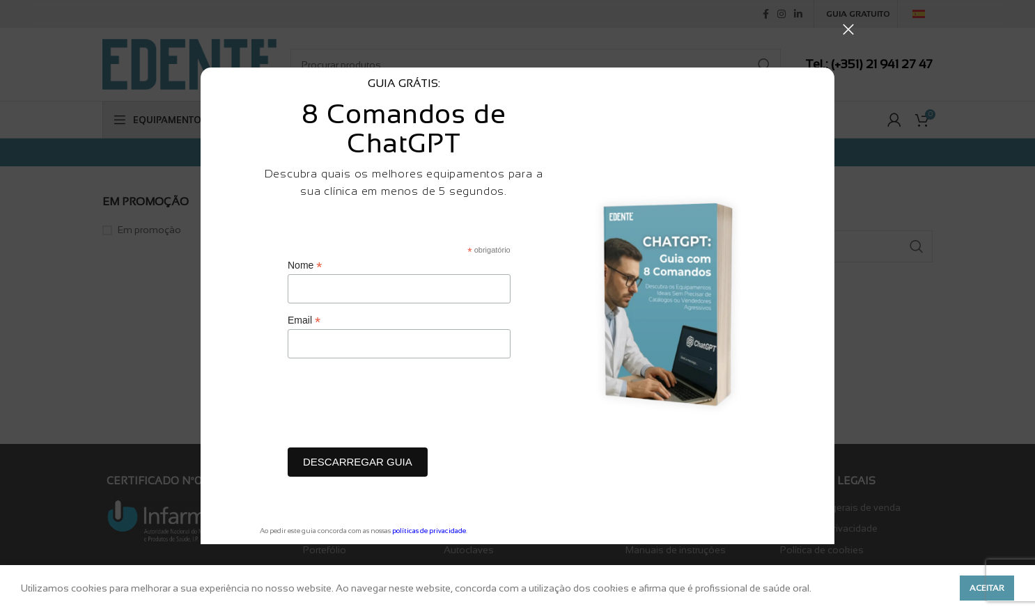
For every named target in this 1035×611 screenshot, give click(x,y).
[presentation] (393, 406)
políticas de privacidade (429, 530)
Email (304, 320)
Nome (305, 265)
